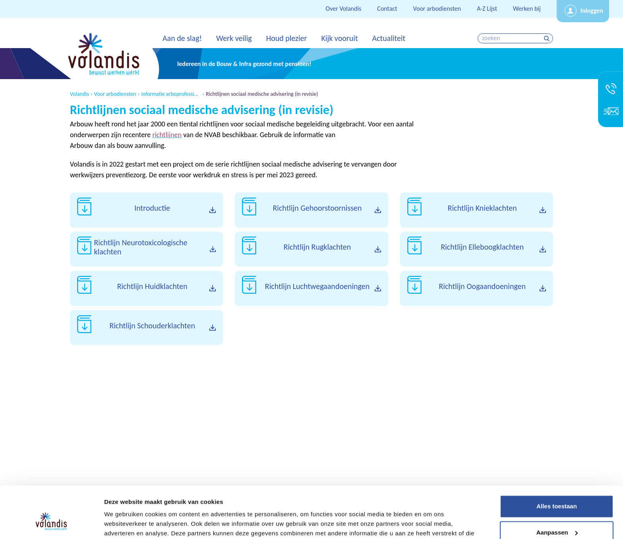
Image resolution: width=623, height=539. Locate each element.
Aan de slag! (182, 38)
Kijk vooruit (339, 38)
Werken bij (527, 8)
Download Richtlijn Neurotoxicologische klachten (146, 249)
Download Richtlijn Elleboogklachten (476, 249)
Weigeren (556, 517)
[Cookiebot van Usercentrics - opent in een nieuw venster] (51, 523)
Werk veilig (234, 38)
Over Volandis (344, 8)
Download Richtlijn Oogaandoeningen (476, 288)
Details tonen (123, 523)
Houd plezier (286, 38)
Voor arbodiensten (437, 8)
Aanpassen (557, 490)
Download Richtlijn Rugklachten (311, 249)
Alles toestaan (556, 464)
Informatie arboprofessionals (171, 94)
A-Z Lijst (487, 8)
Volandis (79, 94)
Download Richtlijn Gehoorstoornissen (311, 210)
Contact (387, 8)
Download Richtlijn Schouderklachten (146, 327)
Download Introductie (146, 210)
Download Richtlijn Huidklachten (146, 288)
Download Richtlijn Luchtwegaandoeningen (311, 288)
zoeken (548, 38)
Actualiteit (389, 38)
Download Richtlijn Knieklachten (476, 210)
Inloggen (591, 10)
